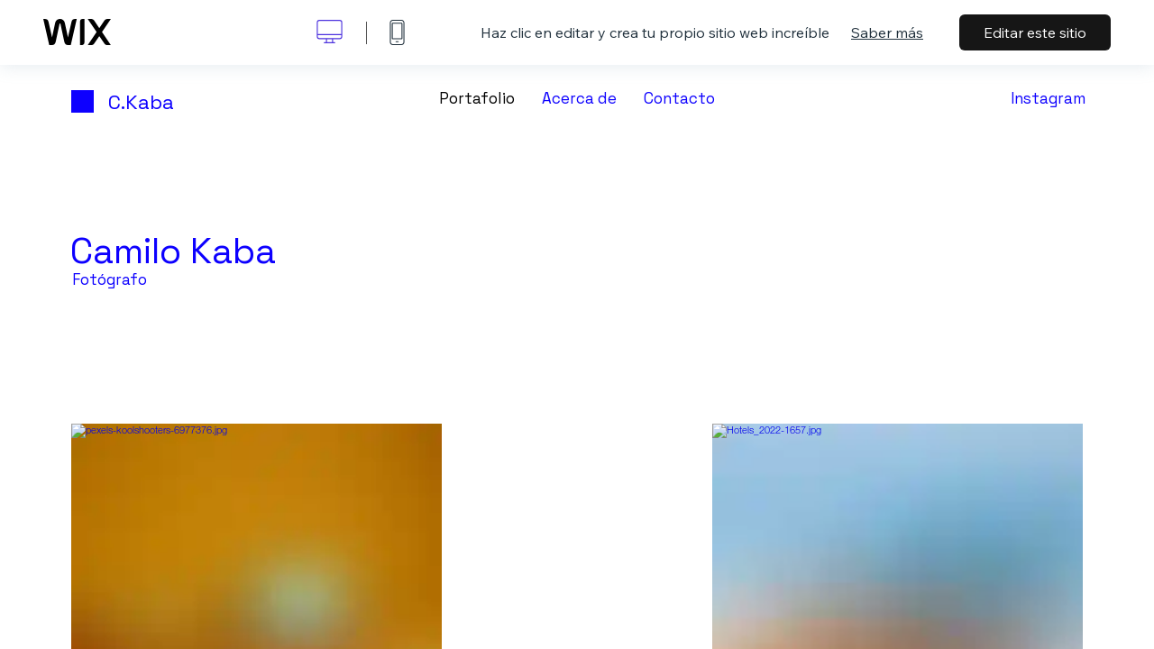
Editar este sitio (1035, 32)
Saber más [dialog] (887, 32)
